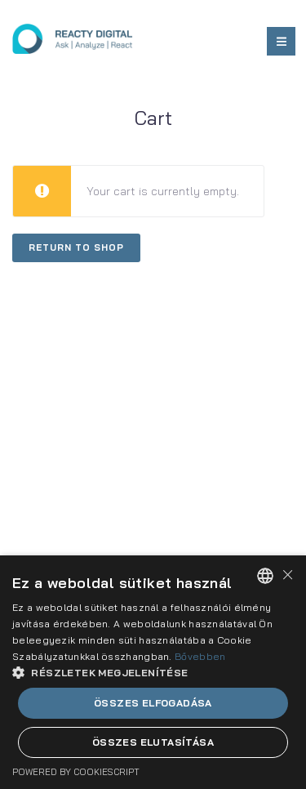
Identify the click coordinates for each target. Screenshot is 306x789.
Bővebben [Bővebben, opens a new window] (200, 656)
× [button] (288, 574)
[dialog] (153, 672)
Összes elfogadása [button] (153, 703)
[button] (153, 672)
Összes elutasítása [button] (153, 742)
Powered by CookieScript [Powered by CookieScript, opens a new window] (76, 772)
